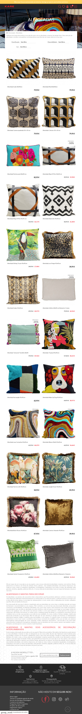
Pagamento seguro (16, 707)
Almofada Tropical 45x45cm (51, 353)
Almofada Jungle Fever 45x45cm (52, 487)
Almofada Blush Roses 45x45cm (16, 530)
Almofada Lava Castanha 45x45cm (17, 442)
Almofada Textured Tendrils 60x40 (17, 353)
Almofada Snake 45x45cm (15, 308)
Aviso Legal (13, 696)
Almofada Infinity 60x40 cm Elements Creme (56, 308)
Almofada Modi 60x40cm (50, 87)
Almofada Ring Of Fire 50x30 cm (52, 174)
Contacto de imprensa (17, 702)
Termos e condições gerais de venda (21, 698)
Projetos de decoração (17, 706)
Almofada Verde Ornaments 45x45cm (18, 574)
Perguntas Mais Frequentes (19, 704)
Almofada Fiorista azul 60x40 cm (16, 174)
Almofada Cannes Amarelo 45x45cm (53, 530)
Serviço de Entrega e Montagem (20, 700)
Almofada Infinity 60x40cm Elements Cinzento (57, 574)
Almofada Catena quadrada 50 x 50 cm (18, 130)
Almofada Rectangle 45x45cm (16, 397)
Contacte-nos (14, 709)
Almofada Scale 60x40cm (14, 87)
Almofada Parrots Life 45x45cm (16, 487)
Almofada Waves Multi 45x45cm (52, 442)
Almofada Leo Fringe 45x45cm (52, 263)
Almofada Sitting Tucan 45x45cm (17, 263)
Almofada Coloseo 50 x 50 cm (51, 130)
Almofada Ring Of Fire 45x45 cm (16, 218)
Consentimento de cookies (14, 712)
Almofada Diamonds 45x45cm (51, 218)
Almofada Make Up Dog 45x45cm (53, 397)
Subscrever (65, 655)
